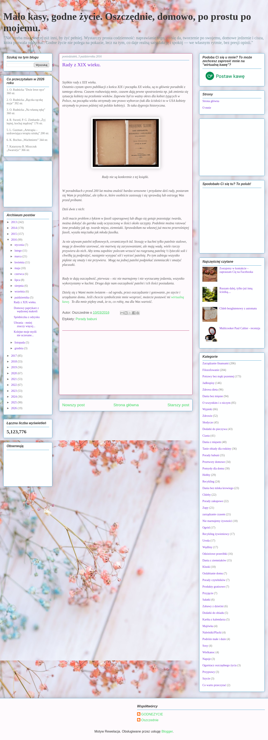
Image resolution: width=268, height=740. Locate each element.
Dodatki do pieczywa (214, 429)
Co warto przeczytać (214, 685)
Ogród (206, 527)
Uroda (206, 540)
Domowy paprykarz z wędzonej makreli (26, 309)
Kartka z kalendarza (214, 619)
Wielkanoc (208, 652)
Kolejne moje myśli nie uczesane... (25, 333)
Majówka (207, 626)
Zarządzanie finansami (215, 363)
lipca (17, 280)
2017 (14, 355)
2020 (14, 373)
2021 (14, 379)
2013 (14, 222)
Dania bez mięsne (212, 396)
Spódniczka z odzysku (27, 317)
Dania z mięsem (211, 442)
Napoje (206, 658)
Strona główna (126, 405)
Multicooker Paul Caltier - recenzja (240, 328)
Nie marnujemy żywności (217, 521)
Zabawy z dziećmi (213, 606)
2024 (14, 396)
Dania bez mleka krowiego (217, 488)
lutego (18, 250)
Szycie (206, 678)
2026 (14, 408)
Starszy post (178, 405)
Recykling (208, 481)
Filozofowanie (210, 370)
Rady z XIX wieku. (25, 302)
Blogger (167, 731)
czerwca (19, 274)
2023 (14, 390)
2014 (14, 227)
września (19, 291)
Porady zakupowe (212, 501)
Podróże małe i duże (214, 639)
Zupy (205, 507)
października (22, 297)
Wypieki (207, 409)
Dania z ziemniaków (214, 560)
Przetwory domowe (213, 461)
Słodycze (207, 422)
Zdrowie (207, 415)
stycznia (19, 244)
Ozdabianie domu (212, 573)
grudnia (19, 348)
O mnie (206, 107)
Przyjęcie (207, 593)
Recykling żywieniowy (215, 534)
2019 (14, 367)
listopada (20, 342)
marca (18, 256)
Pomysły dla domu (213, 468)
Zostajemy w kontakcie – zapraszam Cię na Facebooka (236, 270)
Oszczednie (150, 720)
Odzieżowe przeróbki (214, 553)
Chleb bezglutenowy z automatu (238, 308)
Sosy (205, 645)
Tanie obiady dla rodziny (216, 448)
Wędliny (207, 547)
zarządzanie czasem (213, 514)
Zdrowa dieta (210, 389)
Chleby (206, 494)
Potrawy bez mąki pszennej (218, 376)
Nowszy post (73, 405)
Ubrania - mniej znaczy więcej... (24, 324)
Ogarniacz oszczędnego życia (219, 665)
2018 (14, 361)
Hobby (206, 474)
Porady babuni (86, 319)
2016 (14, 239)
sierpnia (19, 285)
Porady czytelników (214, 580)
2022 (14, 384)
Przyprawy (208, 671)
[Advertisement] (125, 363)
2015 (14, 233)
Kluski (206, 566)
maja (17, 268)
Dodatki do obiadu (213, 612)
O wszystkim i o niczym (216, 402)
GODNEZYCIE (152, 714)
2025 (14, 402)
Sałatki (206, 599)
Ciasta (206, 435)
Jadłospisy (208, 383)
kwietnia (19, 262)
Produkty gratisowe (213, 586)
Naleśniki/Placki (212, 632)
